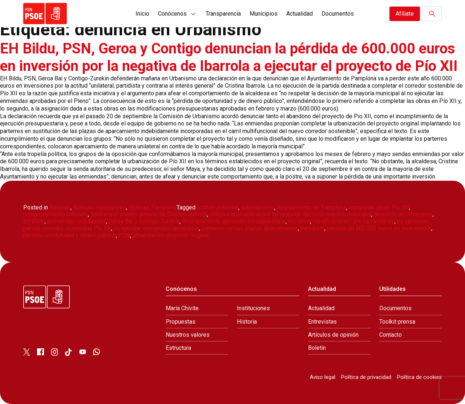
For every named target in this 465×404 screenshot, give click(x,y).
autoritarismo (257, 207)
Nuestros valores (188, 334)
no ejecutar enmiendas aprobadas (156, 228)
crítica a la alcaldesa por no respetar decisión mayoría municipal (290, 214)
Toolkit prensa (397, 321)
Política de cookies (419, 377)
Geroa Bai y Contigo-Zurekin (144, 221)
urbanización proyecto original (171, 235)
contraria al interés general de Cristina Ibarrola (148, 214)
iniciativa (299, 221)
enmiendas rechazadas (76, 221)
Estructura (178, 347)
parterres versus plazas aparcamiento (250, 228)
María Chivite (182, 308)
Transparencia (223, 13)
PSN (124, 235)
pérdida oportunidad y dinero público (69, 235)
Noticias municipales (99, 207)
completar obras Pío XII (379, 207)
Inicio (142, 13)
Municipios (264, 13)
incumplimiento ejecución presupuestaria (234, 221)
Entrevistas (322, 321)
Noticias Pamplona (153, 207)
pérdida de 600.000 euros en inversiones (379, 228)
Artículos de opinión (333, 334)
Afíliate (405, 13)
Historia (247, 321)
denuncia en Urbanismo (403, 214)
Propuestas (180, 321)
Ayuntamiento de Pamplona (311, 207)
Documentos (338, 13)
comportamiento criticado (55, 214)
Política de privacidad (366, 377)
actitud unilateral (217, 207)
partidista (312, 228)
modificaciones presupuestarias (354, 221)
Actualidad (299, 13)
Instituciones (253, 308)
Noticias (59, 207)
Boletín (317, 347)
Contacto (390, 334)
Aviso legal (322, 377)
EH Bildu (34, 221)
